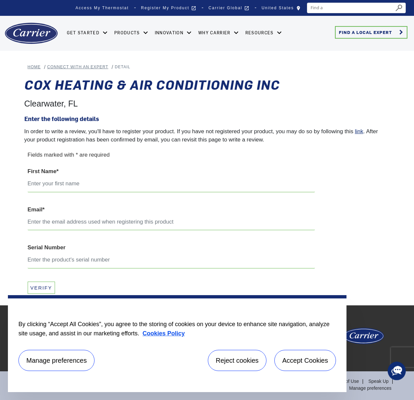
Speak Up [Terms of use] (378, 381)
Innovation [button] (170, 32)
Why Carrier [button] (215, 32)
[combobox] (350, 8)
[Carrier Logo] (363, 338)
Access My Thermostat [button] (102, 8)
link (359, 131)
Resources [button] (260, 32)
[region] (177, 343)
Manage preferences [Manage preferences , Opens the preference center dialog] (56, 360)
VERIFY (41, 288)
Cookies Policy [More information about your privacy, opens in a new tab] (164, 333)
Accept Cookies (305, 360)
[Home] (31, 33)
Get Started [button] (84, 32)
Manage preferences (370, 388)
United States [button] (283, 10)
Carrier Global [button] (228, 8)
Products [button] (127, 32)
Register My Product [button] (168, 8)
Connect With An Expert (77, 67)
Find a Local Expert (372, 32)
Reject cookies (237, 360)
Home (34, 67)
